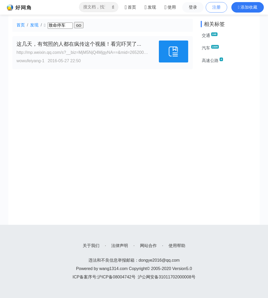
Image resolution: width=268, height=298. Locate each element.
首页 (20, 25)
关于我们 (91, 245)
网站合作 (148, 245)
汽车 (210, 47)
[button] (247, 7)
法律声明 (119, 245)
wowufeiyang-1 (30, 61)
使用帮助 (177, 245)
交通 (209, 35)
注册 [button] (216, 7)
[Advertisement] (228, 146)
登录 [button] (193, 7)
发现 (34, 25)
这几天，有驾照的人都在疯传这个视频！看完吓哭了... (78, 44)
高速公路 (212, 60)
